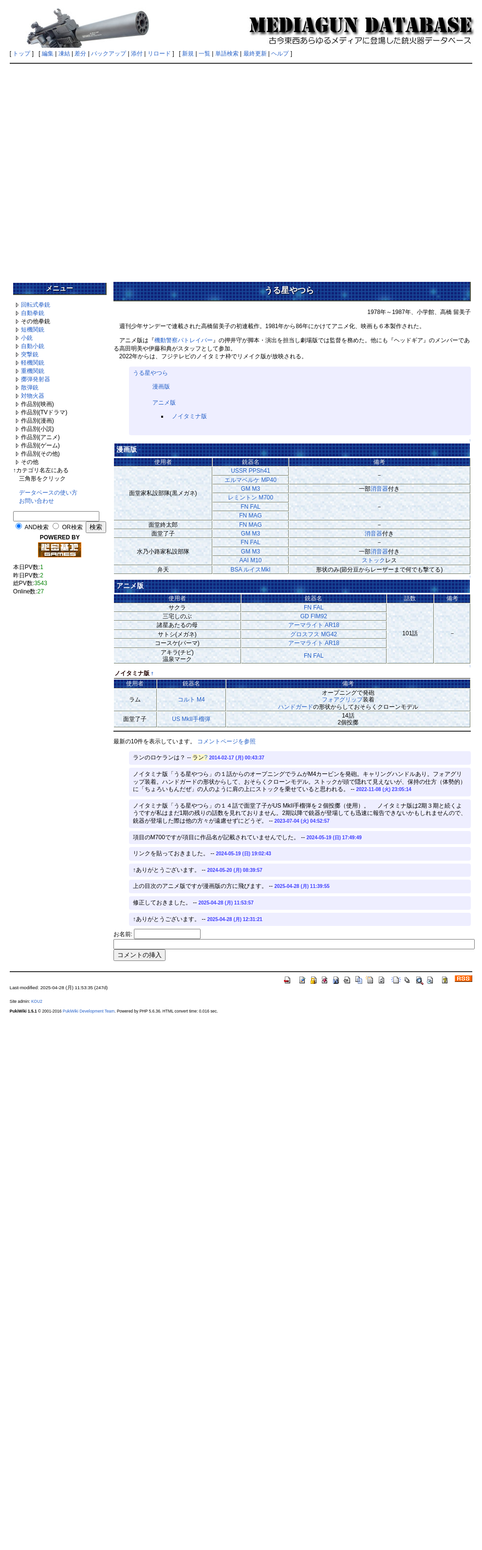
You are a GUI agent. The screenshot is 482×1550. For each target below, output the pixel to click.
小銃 (27, 337)
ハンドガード (295, 706)
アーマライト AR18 (313, 625)
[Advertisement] (102, 169)
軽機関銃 (32, 362)
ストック (373, 560)
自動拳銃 (32, 313)
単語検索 (227, 53)
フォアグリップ (342, 699)
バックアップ (108, 53)
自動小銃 (32, 346)
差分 (80, 53)
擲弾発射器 (35, 379)
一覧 (204, 53)
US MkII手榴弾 (191, 719)
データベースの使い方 (48, 492)
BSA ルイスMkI (250, 569)
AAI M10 (250, 560)
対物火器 (32, 395)
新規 (188, 53)
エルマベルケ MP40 (250, 480)
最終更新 (255, 53)
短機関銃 (32, 329)
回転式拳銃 (35, 304)
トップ (21, 53)
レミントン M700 (250, 497)
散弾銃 (29, 387)
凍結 (64, 53)
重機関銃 (32, 371)
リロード (159, 53)
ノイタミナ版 (189, 416)
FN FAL (250, 506)
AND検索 (36, 527)
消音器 (379, 488)
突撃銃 (29, 354)
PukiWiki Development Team (88, 1011)
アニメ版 (164, 402)
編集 (48, 53)
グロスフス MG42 (313, 634)
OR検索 (72, 527)
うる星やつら (150, 372)
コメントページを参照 (226, 741)
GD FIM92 (313, 616)
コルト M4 (191, 699)
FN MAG (250, 515)
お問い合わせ (36, 501)
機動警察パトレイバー (183, 340)
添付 (137, 53)
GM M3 (250, 488)
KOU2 (36, 1001)
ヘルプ (280, 53)
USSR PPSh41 (250, 470)
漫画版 (161, 386)
